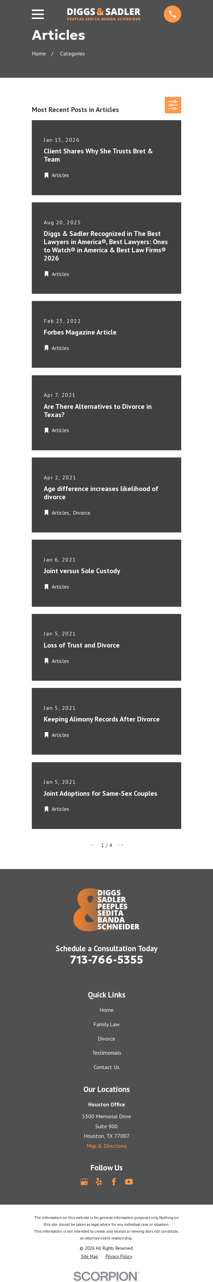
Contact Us (106, 1067)
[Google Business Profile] (84, 1181)
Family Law (106, 1024)
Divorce (106, 1038)
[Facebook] (114, 1181)
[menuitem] (89, 1257)
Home (106, 1009)
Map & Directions (106, 1145)
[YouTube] (129, 1181)
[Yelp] (99, 1181)
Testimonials (106, 1052)
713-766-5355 (106, 960)
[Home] (103, 14)
